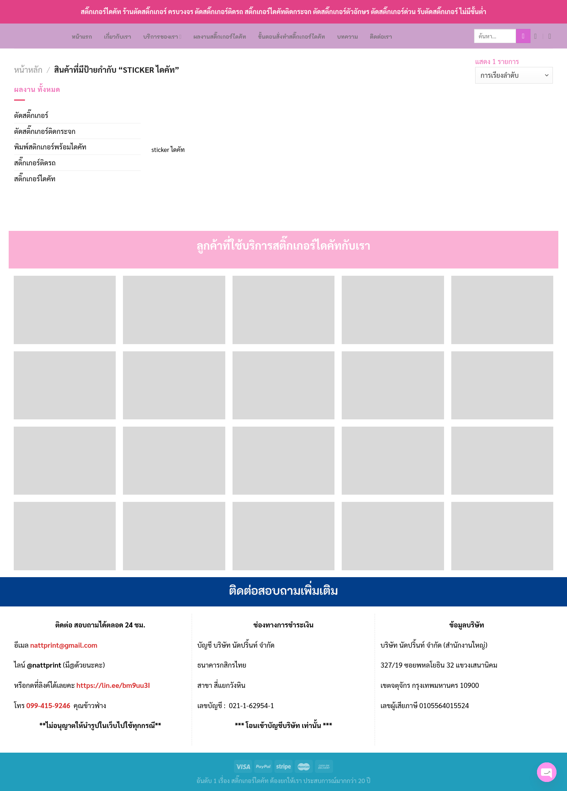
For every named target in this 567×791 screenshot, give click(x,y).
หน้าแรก (82, 36)
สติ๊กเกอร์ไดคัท (34, 178)
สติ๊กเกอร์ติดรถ (35, 162)
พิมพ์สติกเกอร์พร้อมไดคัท (50, 146)
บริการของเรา (162, 36)
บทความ (347, 36)
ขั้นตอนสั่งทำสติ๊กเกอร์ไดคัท (291, 36)
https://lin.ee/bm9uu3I (113, 684)
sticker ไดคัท (168, 149)
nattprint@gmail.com (64, 644)
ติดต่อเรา (381, 36)
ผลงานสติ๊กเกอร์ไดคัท (219, 36)
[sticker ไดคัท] (189, 112)
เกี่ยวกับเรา (117, 36)
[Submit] (523, 36)
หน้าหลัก (28, 69)
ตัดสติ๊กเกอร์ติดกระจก (45, 130)
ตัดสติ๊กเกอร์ (31, 114)
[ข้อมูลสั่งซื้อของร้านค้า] (514, 75)
